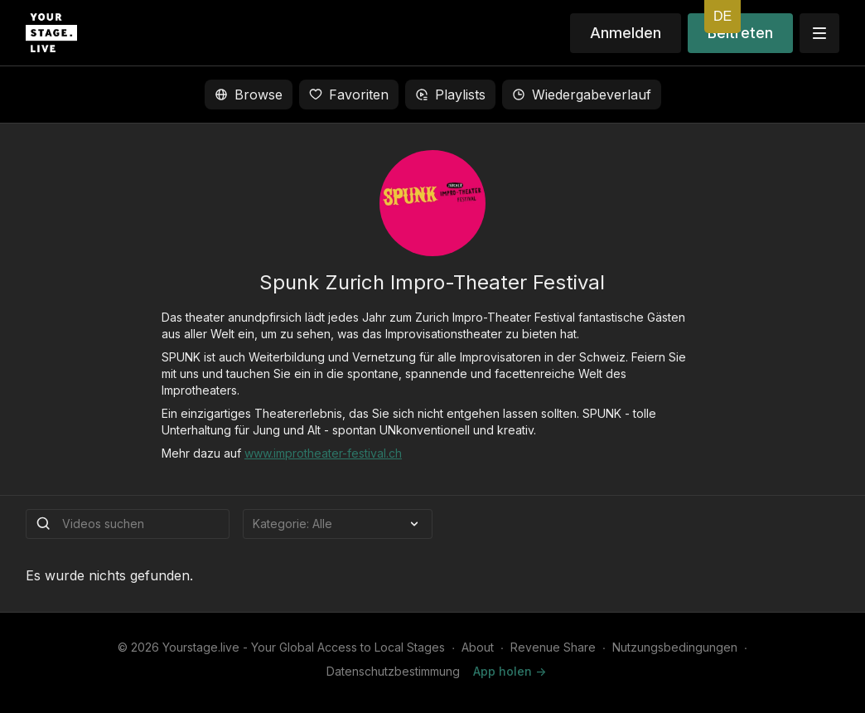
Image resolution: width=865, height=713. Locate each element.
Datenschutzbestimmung (393, 671)
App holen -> (509, 671)
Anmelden (625, 32)
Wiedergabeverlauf (581, 94)
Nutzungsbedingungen (674, 647)
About (477, 647)
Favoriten (349, 94)
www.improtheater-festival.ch (323, 453)
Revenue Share (553, 647)
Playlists (450, 94)
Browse (249, 94)
